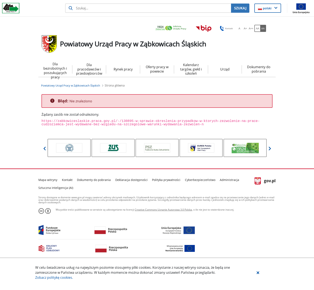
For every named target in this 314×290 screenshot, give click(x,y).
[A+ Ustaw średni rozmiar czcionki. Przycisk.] (245, 28)
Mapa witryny (47, 180)
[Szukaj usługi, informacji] (148, 8)
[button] (258, 272)
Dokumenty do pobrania (94, 180)
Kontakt (67, 180)
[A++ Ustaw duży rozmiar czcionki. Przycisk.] (251, 28)
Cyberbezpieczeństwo (200, 180)
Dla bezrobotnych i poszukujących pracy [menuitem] (55, 69)
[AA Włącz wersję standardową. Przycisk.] (257, 28)
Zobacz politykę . (54, 277)
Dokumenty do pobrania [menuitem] (258, 69)
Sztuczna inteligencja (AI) (55, 188)
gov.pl (265, 181)
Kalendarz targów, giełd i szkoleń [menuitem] (191, 69)
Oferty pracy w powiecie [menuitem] (157, 69)
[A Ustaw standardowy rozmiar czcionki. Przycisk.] (239, 28)
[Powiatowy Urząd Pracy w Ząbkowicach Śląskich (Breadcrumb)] (70, 85)
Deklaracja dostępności (131, 180)
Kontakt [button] (226, 28)
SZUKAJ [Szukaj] (240, 8)
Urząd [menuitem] (225, 69)
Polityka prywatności (166, 180)
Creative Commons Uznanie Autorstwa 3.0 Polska (163, 209)
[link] (172, 28)
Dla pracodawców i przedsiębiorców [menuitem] (89, 69)
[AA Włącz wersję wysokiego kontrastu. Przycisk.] (263, 28)
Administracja (229, 180)
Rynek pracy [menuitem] (123, 69)
